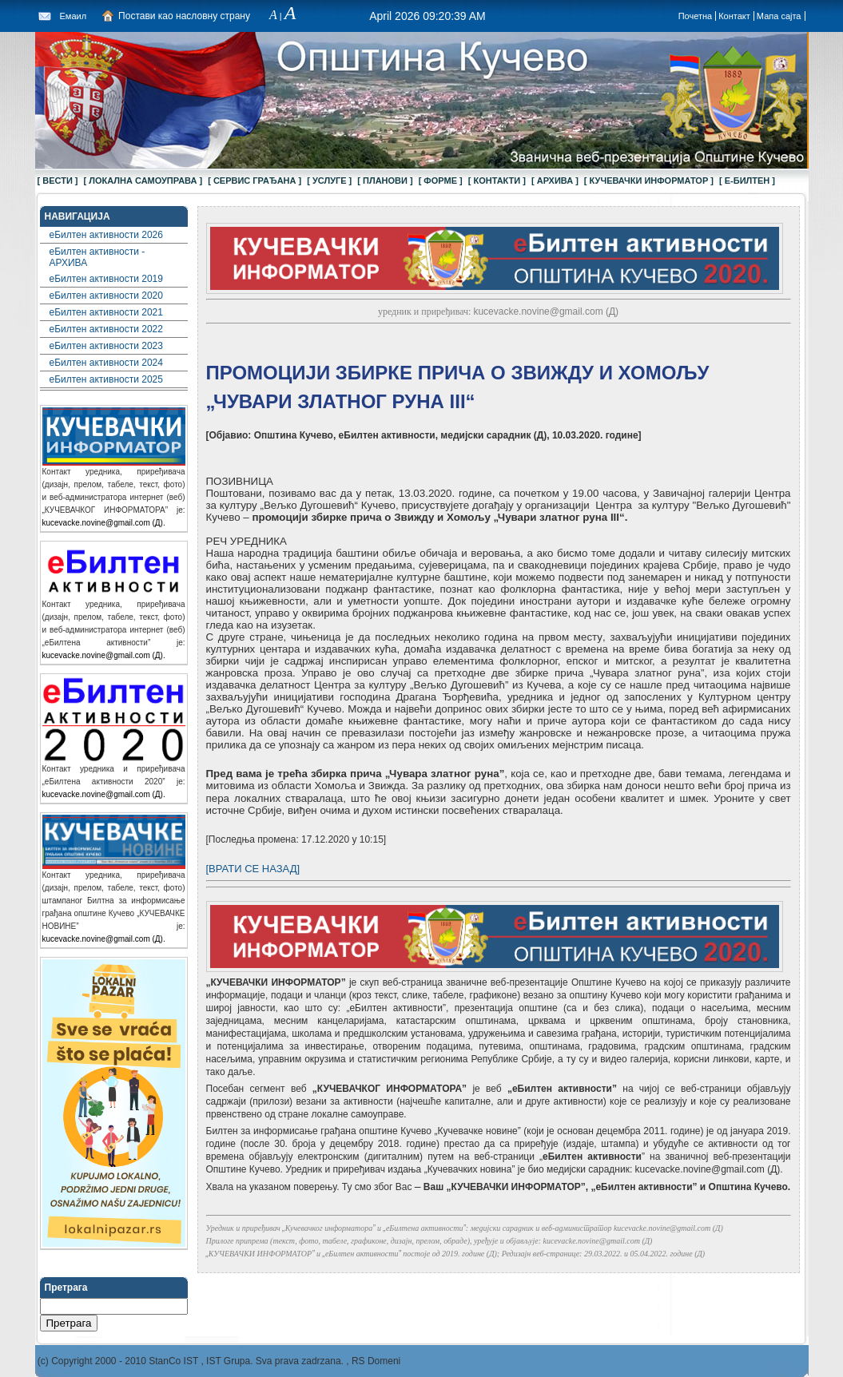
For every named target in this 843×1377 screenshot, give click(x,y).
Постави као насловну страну (184, 16)
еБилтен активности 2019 (106, 278)
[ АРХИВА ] (555, 180)
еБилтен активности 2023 (106, 345)
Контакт (734, 16)
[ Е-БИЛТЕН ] (747, 180)
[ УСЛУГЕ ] (329, 180)
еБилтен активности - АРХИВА (97, 257)
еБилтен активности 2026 (106, 234)
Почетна (695, 16)
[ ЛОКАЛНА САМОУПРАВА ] (143, 180)
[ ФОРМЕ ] (441, 180)
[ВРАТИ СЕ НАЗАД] (253, 869)
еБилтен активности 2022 (106, 329)
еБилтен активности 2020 (106, 295)
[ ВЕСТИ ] (58, 180)
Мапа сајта (779, 16)
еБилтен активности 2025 (106, 379)
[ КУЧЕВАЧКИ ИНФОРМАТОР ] (649, 180)
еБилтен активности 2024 (106, 362)
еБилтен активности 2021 (106, 312)
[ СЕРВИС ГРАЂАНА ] (254, 180)
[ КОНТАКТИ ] (497, 180)
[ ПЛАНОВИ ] (384, 180)
